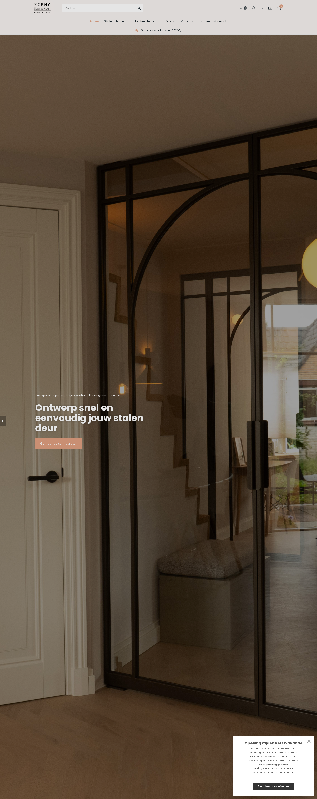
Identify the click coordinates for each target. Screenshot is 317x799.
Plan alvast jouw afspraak (273, 786)
